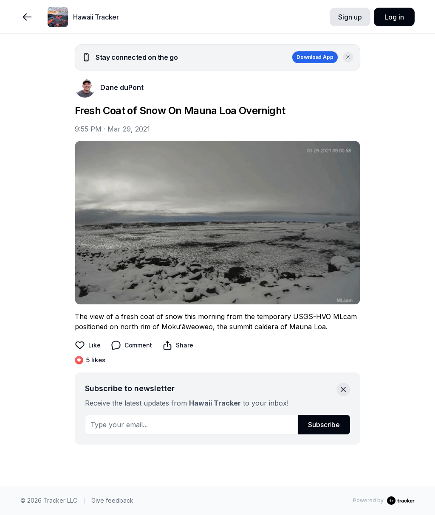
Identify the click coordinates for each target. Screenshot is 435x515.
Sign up (350, 17)
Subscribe (324, 424)
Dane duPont (122, 87)
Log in (394, 17)
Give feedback (112, 500)
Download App (315, 57)
